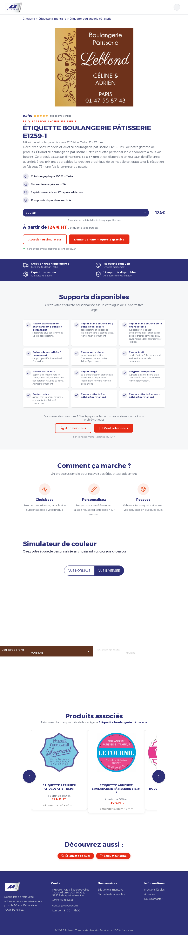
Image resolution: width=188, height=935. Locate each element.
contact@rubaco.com (65, 905)
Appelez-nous (73, 428)
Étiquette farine (113, 855)
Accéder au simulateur (44, 239)
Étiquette (29, 18)
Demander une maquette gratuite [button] (99, 239)
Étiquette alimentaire (52, 18)
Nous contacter (153, 898)
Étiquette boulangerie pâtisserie (91, 18)
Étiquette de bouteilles (111, 894)
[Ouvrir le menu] (182, 7)
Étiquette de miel (75, 855)
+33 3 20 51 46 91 (62, 900)
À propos (149, 894)
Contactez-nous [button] (113, 428)
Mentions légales (154, 889)
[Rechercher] (177, 7)
